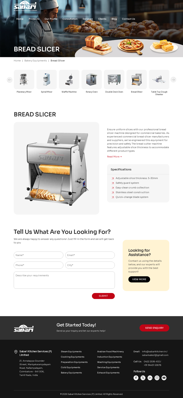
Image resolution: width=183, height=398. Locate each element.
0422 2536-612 (152, 361)
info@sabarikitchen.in (154, 351)
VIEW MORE (139, 279)
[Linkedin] (150, 377)
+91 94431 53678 (152, 365)
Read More (113, 156)
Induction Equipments (109, 356)
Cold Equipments (70, 367)
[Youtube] (164, 377)
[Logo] (31, 6)
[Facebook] (136, 377)
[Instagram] (157, 377)
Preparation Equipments (74, 362)
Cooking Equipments (72, 356)
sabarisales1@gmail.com (155, 355)
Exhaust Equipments (108, 372)
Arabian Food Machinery (110, 351)
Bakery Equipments (71, 372)
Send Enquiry (154, 327)
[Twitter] (143, 377)
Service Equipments (108, 367)
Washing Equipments (109, 362)
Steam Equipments (71, 351)
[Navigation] (9, 79)
